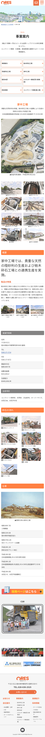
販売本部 (5, 79)
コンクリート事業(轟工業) (32, 90)
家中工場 (26, 71)
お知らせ (6, 698)
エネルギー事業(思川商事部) (32, 80)
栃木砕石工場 (28, 63)
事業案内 (5, 63)
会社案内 (6, 703)
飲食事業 (5, 90)
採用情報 (35, 703)
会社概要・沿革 (8, 707)
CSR (5, 710)
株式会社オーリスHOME (7, 24)
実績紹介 (35, 698)
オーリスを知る (37, 707)
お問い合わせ (21, 692)
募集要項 (35, 717)
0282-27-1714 (6, 352)
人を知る (35, 710)
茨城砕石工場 (6, 71)
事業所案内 (7, 712)
